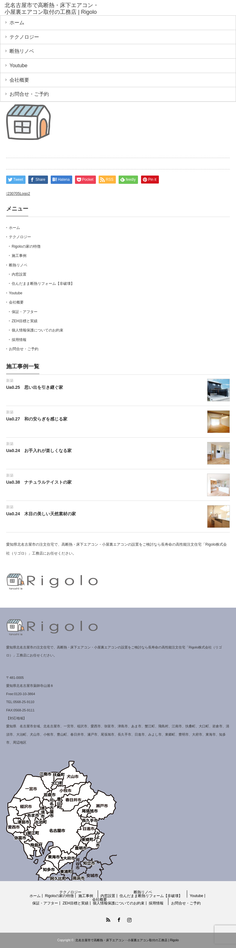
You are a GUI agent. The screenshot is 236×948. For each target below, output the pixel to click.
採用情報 (19, 340)
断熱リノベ (22, 51)
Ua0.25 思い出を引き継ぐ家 (34, 387)
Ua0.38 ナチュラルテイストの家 (39, 482)
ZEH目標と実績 (24, 321)
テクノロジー (24, 37)
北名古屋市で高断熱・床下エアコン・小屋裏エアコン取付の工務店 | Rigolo (127, 940)
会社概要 (19, 80)
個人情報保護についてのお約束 (37, 330)
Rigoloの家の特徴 (26, 246)
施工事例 (19, 255)
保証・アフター (24, 312)
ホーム (17, 22)
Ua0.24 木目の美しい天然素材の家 (41, 513)
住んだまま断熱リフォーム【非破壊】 (43, 283)
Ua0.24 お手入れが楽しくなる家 (39, 450)
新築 (10, 380)
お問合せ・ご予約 (29, 94)
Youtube (18, 65)
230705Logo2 (18, 194)
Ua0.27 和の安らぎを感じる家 (36, 418)
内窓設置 (19, 274)
